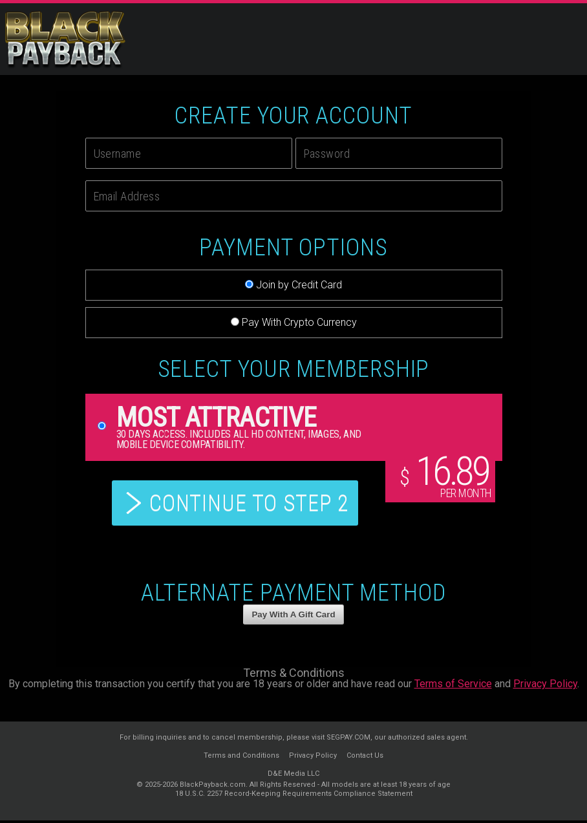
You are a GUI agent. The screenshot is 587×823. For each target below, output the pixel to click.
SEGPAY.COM (348, 740)
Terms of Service (453, 686)
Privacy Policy (545, 686)
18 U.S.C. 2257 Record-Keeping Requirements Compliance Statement (293, 796)
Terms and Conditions (241, 758)
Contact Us (365, 758)
